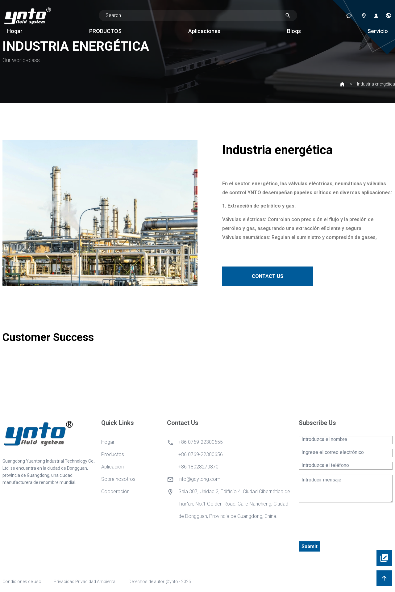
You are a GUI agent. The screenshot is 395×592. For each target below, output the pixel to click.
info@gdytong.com (199, 479)
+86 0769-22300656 (200, 454)
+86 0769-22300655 (200, 442)
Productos (112, 454)
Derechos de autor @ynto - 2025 (160, 581)
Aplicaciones (204, 31)
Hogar (15, 31)
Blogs (294, 31)
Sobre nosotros (118, 479)
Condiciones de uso (21, 581)
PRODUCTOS (105, 31)
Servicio (378, 31)
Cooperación (115, 491)
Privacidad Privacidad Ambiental (85, 581)
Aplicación (112, 467)
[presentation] (346, 519)
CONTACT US (272, 276)
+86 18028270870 (198, 467)
